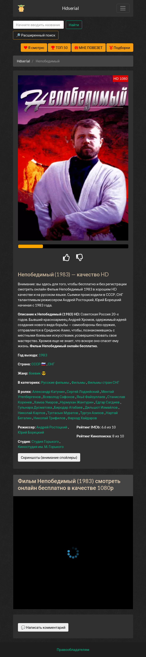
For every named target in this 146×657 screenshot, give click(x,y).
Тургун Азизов (92, 413)
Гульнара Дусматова (35, 407)
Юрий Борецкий (31, 432)
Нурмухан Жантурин (77, 402)
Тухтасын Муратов (63, 413)
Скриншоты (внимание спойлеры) (49, 457)
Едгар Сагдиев (108, 402)
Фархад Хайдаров (82, 418)
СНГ (51, 364)
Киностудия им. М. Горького (41, 446)
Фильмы (78, 382)
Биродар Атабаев (68, 407)
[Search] (38, 24)
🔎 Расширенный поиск (35, 35)
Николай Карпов (32, 413)
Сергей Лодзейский (83, 391)
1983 (43, 355)
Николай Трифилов (49, 418)
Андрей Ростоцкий (52, 427)
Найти (74, 25)
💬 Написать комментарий (43, 627)
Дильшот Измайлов (101, 407)
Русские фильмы (55, 382)
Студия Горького (45, 441)
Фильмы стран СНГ (103, 382)
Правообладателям (73, 649)
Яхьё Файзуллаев (91, 397)
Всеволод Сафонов (59, 397)
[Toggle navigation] (123, 8)
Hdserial (70, 8)
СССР (36, 364)
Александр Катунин (48, 391)
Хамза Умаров (46, 402)
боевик (35, 373)
